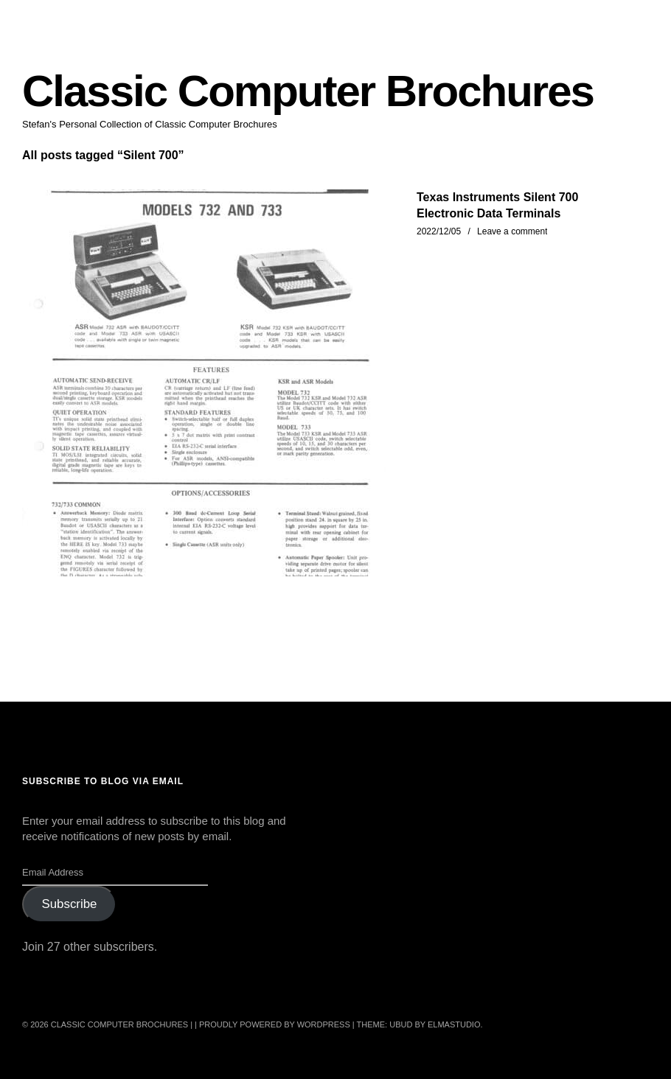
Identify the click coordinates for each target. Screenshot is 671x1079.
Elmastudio (454, 1024)
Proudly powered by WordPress (274, 1024)
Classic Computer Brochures (308, 91)
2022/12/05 (439, 231)
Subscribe (69, 904)
